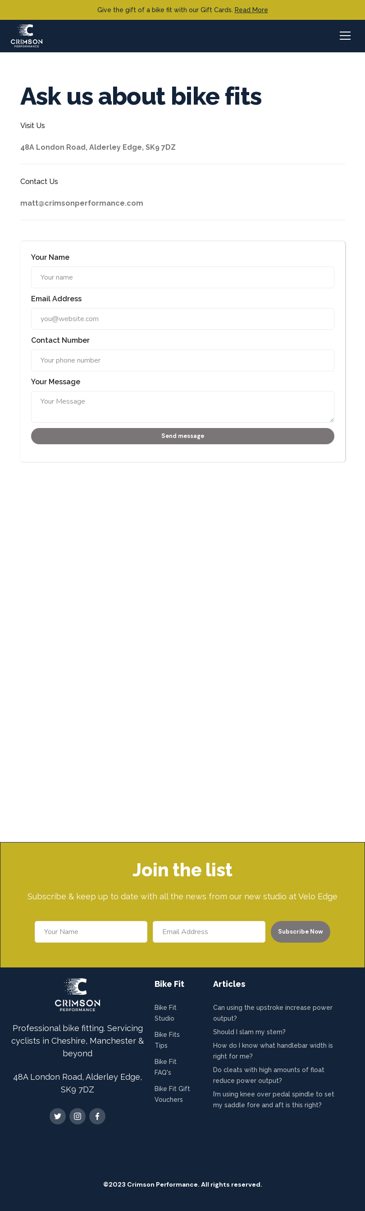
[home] (26, 35)
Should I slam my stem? (249, 1032)
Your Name (50, 257)
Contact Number (60, 340)
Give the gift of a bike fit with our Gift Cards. (182, 10)
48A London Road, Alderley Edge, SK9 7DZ (98, 147)
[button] (344, 35)
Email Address (56, 299)
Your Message (55, 382)
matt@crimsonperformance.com (81, 203)
